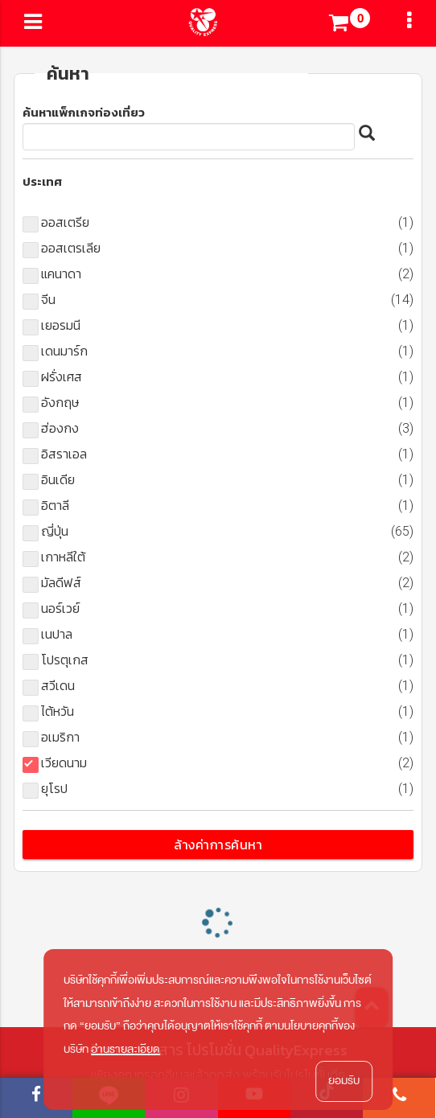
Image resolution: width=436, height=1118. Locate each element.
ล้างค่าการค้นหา (218, 844)
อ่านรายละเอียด (125, 1049)
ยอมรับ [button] (344, 1080)
